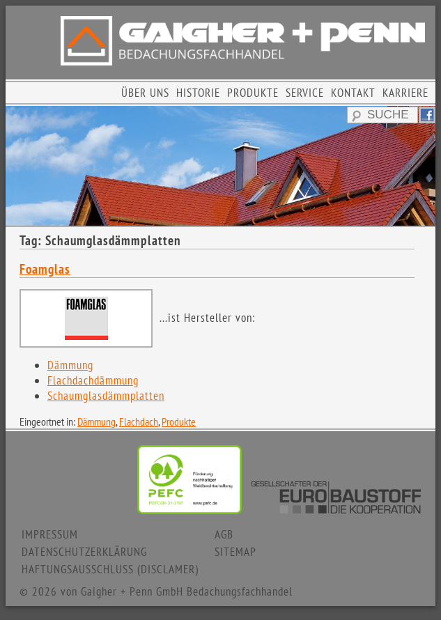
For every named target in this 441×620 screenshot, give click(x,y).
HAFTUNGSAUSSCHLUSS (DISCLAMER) (110, 569)
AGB (224, 534)
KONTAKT (353, 92)
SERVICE (305, 92)
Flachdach (138, 421)
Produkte (179, 421)
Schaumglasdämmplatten (105, 395)
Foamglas (45, 269)
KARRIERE (405, 92)
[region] (220, 166)
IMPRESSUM (50, 534)
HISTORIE (198, 92)
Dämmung (70, 365)
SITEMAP (235, 551)
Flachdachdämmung (93, 380)
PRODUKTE (253, 92)
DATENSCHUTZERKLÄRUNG (84, 551)
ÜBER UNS (145, 92)
